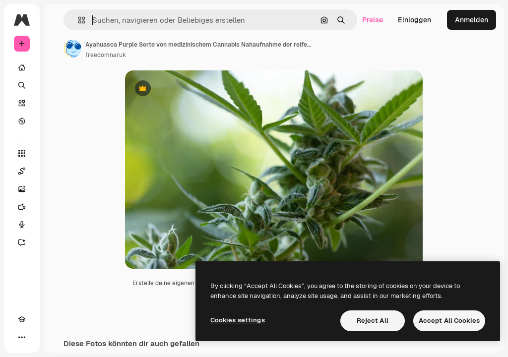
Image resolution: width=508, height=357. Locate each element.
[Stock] (22, 103)
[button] (77, 20)
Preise (372, 19)
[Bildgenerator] (22, 189)
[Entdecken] (22, 121)
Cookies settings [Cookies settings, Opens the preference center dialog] (237, 320)
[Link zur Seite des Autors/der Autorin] (72, 49)
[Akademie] (22, 319)
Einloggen (414, 19)
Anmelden (471, 19)
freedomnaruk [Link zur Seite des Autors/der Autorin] (105, 55)
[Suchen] (22, 85)
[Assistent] (22, 242)
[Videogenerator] (22, 207)
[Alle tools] (22, 153)
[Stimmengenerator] (22, 225)
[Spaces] (22, 171)
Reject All (372, 320)
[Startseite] (22, 67)
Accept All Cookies (449, 320)
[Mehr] (22, 337)
